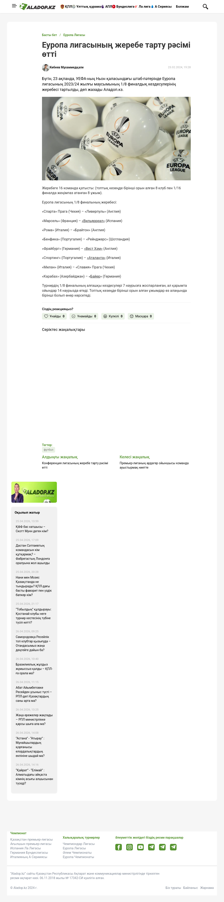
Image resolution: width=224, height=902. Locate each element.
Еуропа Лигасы (74, 848)
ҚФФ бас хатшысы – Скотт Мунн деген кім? (32, 529)
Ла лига (144, 7)
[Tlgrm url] (162, 847)
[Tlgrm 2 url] (173, 847)
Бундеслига (125, 7)
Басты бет (49, 35)
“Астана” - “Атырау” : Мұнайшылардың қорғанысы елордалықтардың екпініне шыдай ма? (30, 747)
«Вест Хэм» (93, 249)
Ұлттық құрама (88, 7)
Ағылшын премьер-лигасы (30, 844)
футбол (48, 449)
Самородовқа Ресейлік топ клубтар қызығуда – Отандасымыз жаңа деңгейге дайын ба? (33, 643)
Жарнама (207, 888)
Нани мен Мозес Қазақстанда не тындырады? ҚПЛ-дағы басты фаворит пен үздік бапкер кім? (34, 586)
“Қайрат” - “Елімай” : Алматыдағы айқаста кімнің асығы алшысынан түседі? (34, 776)
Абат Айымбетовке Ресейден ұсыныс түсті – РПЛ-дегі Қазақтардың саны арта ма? (34, 694)
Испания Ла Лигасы (25, 848)
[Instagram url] (129, 847)
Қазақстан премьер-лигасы (31, 839)
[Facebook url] (118, 847)
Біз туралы (173, 888)
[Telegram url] (151, 847)
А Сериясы (163, 7)
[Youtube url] (140, 847)
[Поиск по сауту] (205, 6)
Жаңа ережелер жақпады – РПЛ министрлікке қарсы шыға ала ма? (34, 719)
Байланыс (190, 888)
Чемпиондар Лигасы (79, 844)
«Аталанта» (96, 258)
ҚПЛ (68, 7)
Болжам (182, 7)
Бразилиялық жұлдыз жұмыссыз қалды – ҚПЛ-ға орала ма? (34, 669)
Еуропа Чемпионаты (78, 857)
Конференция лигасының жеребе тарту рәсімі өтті (75, 465)
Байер (95, 276)
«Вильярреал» (93, 221)
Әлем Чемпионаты (77, 853)
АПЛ (108, 7)
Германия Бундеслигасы (29, 853)
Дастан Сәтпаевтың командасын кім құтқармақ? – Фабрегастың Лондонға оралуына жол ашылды (33, 554)
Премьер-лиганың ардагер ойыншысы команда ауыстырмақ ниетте (154, 465)
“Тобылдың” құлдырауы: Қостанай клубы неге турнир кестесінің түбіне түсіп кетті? (33, 616)
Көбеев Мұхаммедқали (67, 67)
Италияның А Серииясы (28, 857)
